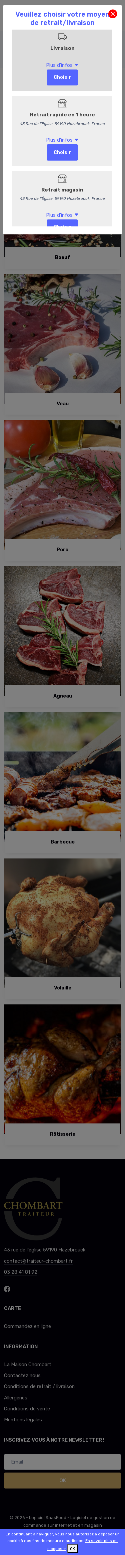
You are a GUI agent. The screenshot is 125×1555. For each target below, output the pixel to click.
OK (72, 1548)
